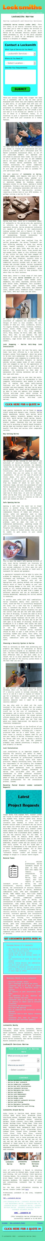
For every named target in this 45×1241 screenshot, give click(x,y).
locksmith (28, 865)
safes (23, 256)
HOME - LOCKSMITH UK (22, 1213)
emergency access (9, 184)
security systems (18, 262)
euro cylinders (35, 283)
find (9, 1029)
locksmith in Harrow (14, 30)
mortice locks (35, 282)
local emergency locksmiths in (30, 816)
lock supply (34, 869)
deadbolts (6, 282)
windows (36, 192)
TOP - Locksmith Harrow (12, 1198)
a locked (38, 184)
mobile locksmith (17, 895)
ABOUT (27, 12)
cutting (12, 194)
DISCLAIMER (39, 12)
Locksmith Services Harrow (15, 1044)
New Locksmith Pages (17, 1223)
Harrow (39, 410)
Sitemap (5, 1223)
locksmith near (9, 823)
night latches (18, 286)
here (27, 1189)
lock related (17, 178)
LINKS (22, 12)
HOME (18, 12)
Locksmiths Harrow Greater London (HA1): (19, 24)
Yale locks (31, 286)
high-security (27, 190)
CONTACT (33, 12)
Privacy (40, 1223)
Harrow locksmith (24, 278)
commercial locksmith (33, 897)
